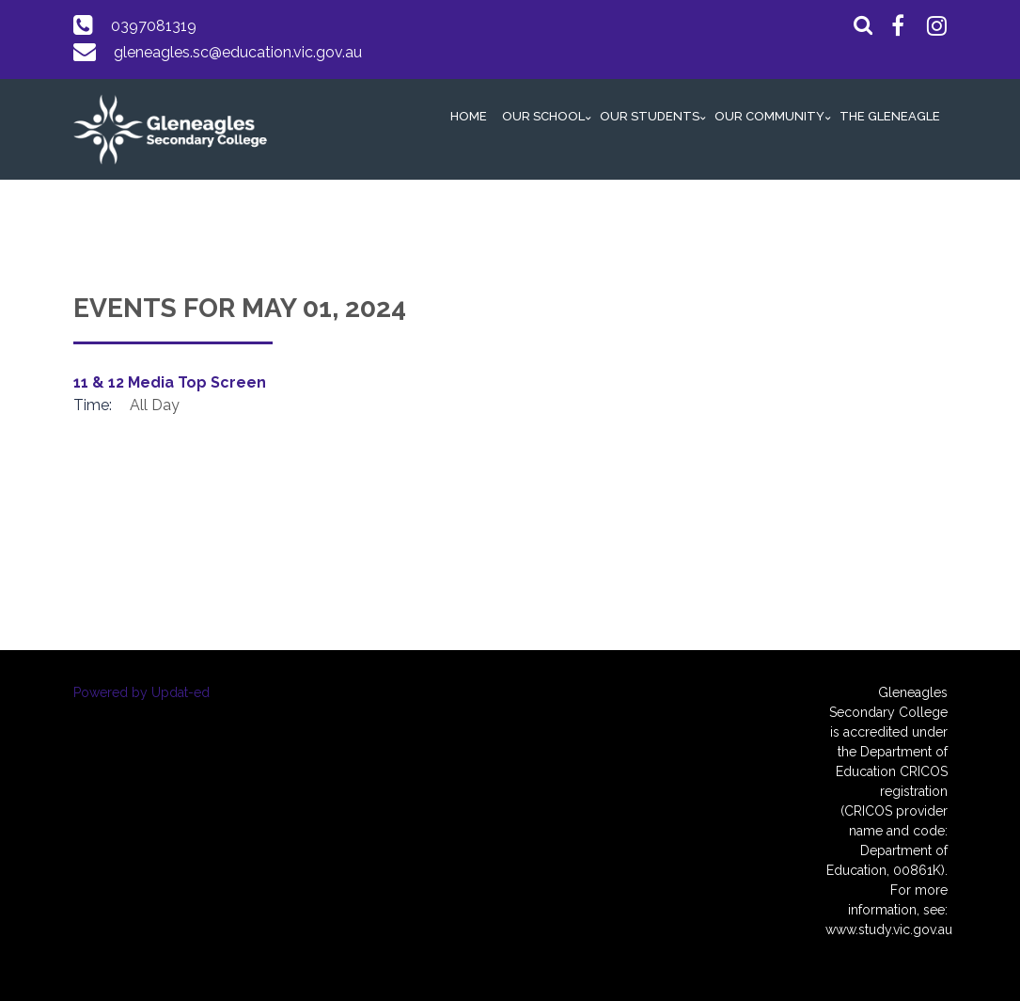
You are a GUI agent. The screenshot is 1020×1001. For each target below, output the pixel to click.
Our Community (769, 116)
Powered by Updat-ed (141, 692)
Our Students (649, 116)
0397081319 (153, 26)
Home (468, 116)
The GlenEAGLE (890, 116)
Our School (543, 116)
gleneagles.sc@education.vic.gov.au (238, 52)
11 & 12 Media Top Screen (169, 382)
